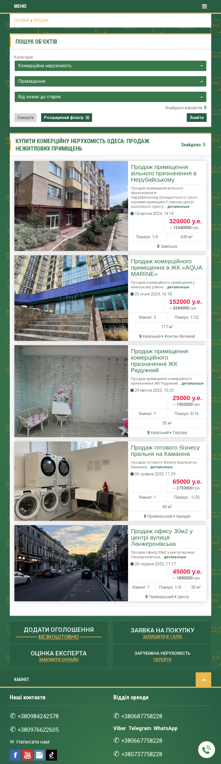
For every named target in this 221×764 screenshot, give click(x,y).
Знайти (197, 117)
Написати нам (32, 636)
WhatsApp (166, 623)
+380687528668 (40, 687)
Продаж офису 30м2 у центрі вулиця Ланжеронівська (140, 441)
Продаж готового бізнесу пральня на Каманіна (140, 378)
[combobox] (110, 65)
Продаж (41, 20)
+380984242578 (40, 610)
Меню (110, 6)
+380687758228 (143, 610)
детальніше (163, 191)
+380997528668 (40, 711)
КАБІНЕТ (21, 574)
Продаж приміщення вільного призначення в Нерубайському (132, 170)
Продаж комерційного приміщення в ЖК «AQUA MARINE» (145, 242)
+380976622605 (40, 624)
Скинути (25, 117)
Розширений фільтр (66, 117)
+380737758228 (143, 648)
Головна (22, 20)
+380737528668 (40, 725)
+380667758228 (143, 635)
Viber (119, 623)
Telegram (139, 623)
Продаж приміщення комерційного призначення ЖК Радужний (137, 310)
